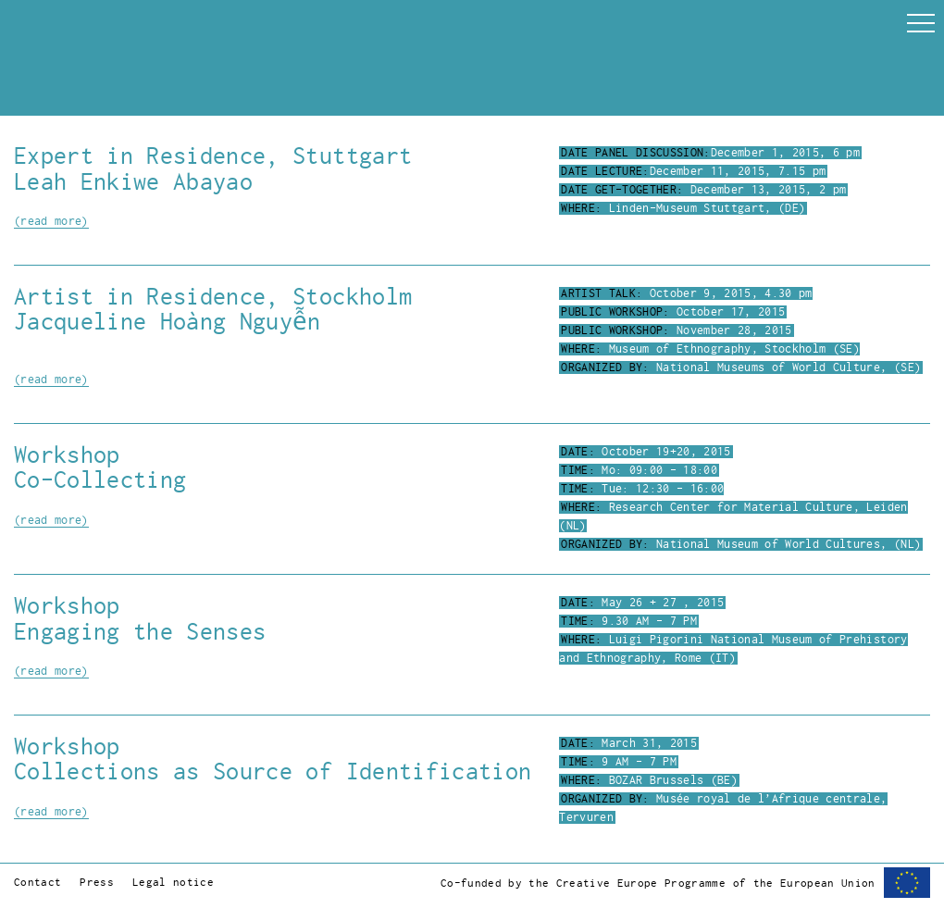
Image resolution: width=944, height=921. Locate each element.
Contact (37, 883)
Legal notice (173, 883)
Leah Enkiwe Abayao (133, 181)
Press (97, 883)
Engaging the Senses (140, 631)
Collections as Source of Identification (272, 771)
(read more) (51, 221)
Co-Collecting (100, 479)
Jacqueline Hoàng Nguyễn (167, 321)
